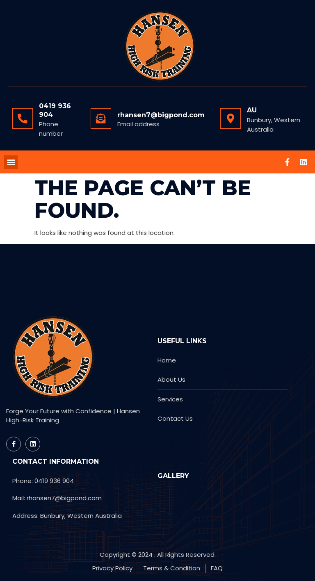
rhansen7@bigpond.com (161, 115)
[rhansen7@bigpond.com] (101, 118)
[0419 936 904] (22, 118)
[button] (11, 162)
